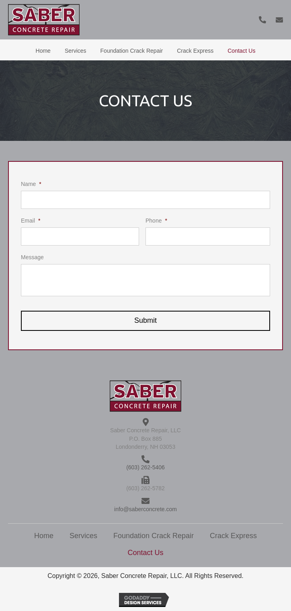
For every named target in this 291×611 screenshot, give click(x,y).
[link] (43, 49)
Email (30, 220)
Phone (156, 220)
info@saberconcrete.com (145, 509)
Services (83, 536)
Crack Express (233, 536)
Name (31, 184)
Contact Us (145, 553)
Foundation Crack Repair (153, 536)
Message (32, 257)
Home (43, 536)
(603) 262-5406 (145, 467)
